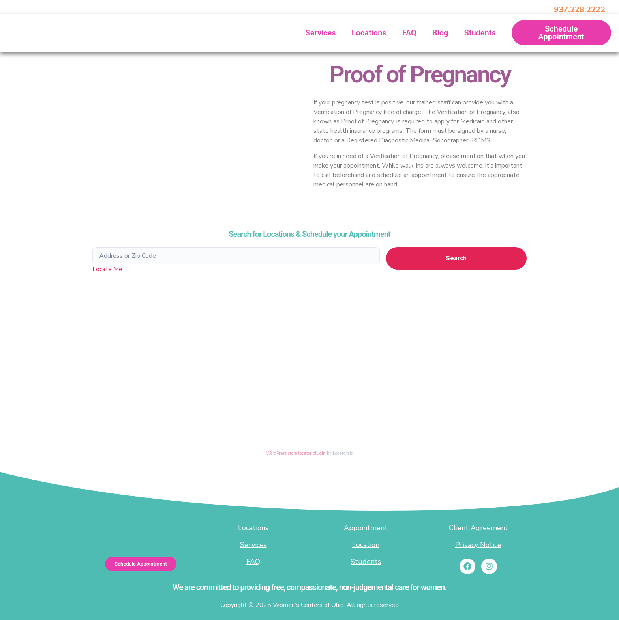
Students (479, 32)
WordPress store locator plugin (296, 453)
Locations (369, 32)
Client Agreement (478, 527)
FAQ (409, 32)
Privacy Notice (478, 544)
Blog (440, 32)
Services (321, 32)
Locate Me (107, 269)
